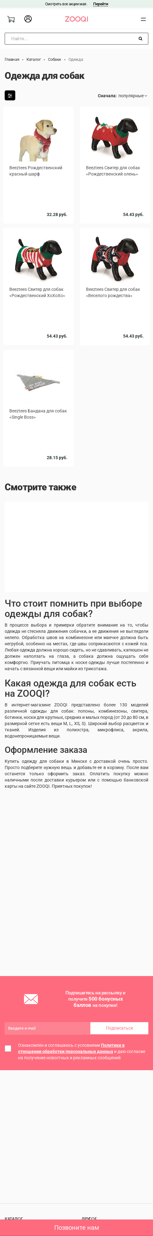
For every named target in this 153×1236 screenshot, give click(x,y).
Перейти (100, 4)
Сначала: (107, 95)
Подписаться (119, 1028)
